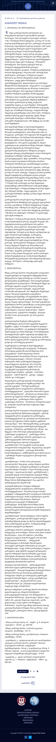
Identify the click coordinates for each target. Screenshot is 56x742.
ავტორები (28, 718)
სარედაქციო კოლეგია (28, 715)
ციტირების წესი (28, 677)
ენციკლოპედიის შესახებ (28, 713)
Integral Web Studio (38, 733)
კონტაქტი (28, 723)
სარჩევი (28, 710)
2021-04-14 (9, 18)
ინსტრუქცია (28, 720)
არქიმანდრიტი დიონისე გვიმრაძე (31, 18)
